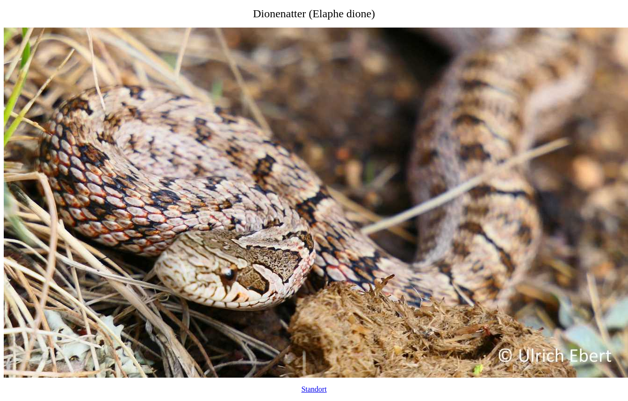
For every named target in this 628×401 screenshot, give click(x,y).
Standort (313, 389)
